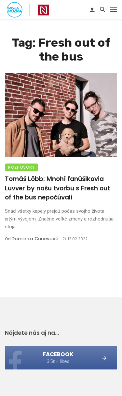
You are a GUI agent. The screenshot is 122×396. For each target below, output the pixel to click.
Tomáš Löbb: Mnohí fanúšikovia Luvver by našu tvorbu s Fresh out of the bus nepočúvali (57, 188)
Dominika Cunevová (35, 238)
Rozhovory (21, 167)
